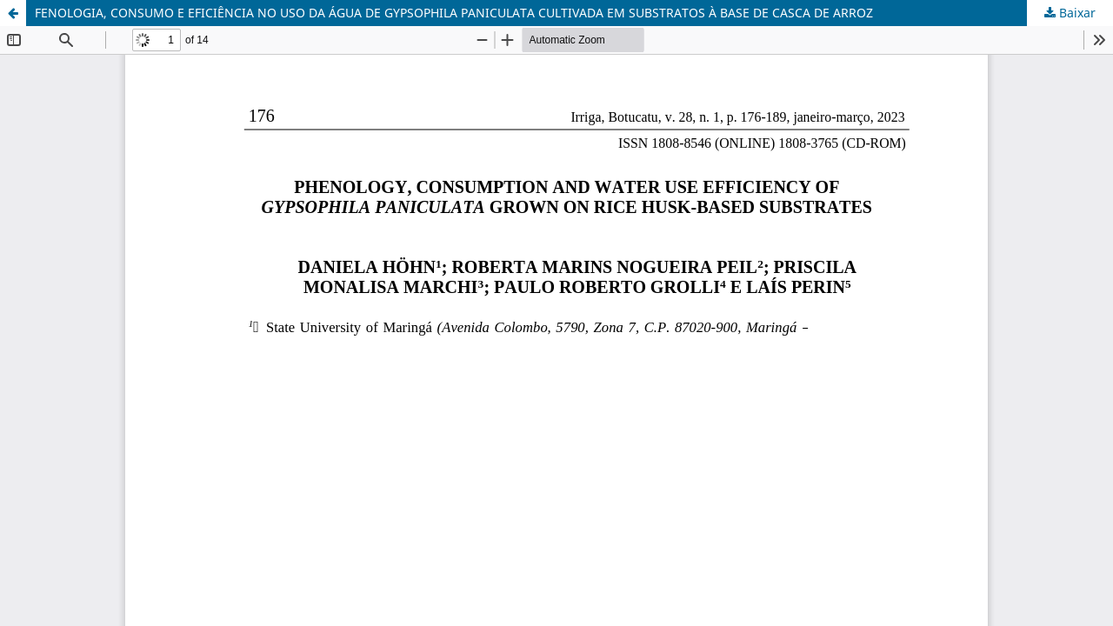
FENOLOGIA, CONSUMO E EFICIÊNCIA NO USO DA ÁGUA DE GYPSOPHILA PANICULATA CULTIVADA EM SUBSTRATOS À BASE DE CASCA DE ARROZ (454, 12)
